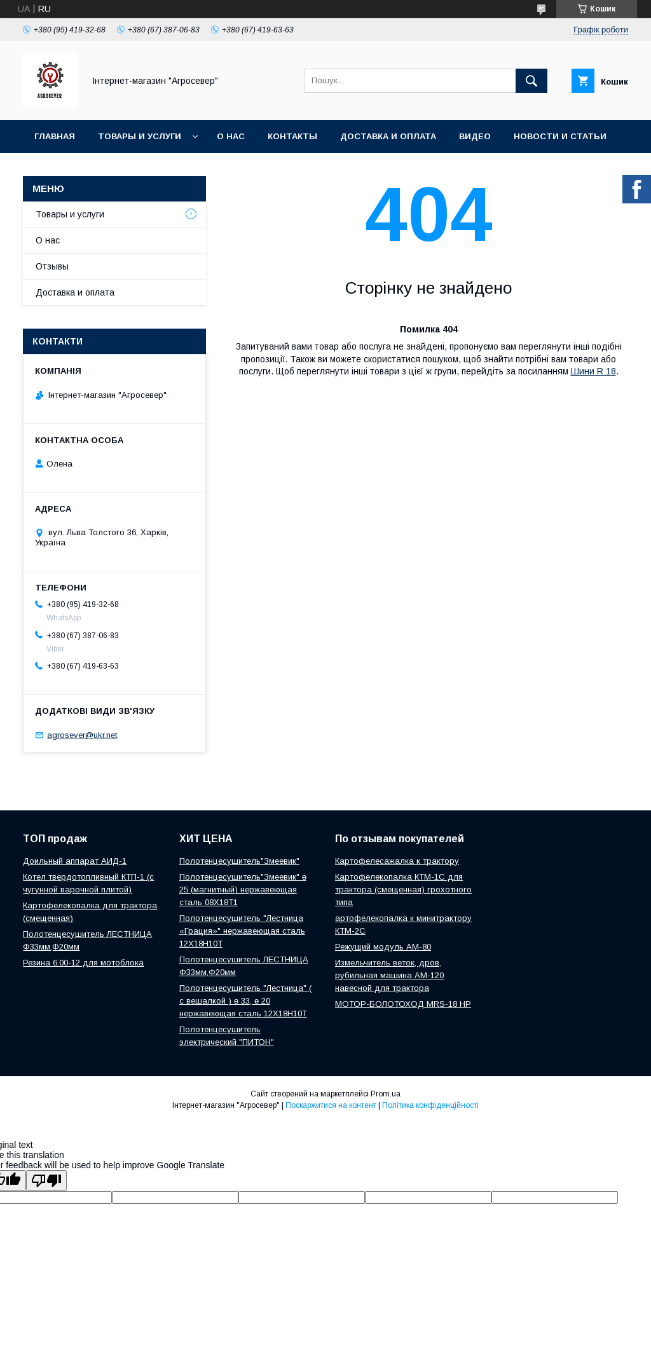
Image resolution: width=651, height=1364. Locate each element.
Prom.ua (386, 1093)
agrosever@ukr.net (82, 735)
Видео (475, 136)
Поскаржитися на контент (330, 1105)
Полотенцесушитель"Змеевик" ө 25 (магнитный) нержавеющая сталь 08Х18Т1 (242, 889)
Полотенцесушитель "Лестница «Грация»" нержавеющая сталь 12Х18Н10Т (242, 930)
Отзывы (52, 266)
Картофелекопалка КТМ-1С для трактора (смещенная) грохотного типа (403, 889)
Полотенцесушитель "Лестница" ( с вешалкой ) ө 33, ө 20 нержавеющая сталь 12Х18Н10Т (245, 1000)
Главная (54, 136)
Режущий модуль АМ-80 (383, 946)
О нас (231, 136)
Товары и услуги (139, 136)
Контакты (292, 136)
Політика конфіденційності (430, 1105)
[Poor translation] (46, 1180)
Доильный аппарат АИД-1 (75, 861)
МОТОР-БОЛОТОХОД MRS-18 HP (403, 1004)
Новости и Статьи (560, 136)
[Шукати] (531, 81)
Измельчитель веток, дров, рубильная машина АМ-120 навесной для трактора (389, 975)
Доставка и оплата (388, 136)
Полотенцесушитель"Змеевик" (239, 861)
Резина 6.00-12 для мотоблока (83, 962)
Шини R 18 (593, 371)
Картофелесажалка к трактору (397, 861)
